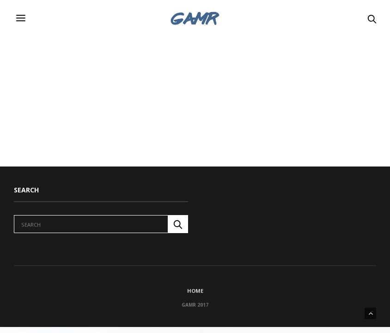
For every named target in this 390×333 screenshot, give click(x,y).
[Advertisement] (195, 101)
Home (195, 290)
